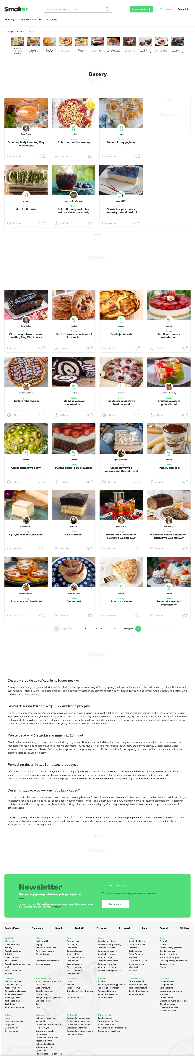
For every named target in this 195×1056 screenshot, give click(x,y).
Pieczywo (101, 928)
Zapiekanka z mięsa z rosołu (79, 1031)
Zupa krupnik (72, 948)
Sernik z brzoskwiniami (108, 994)
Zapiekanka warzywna (76, 1028)
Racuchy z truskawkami (26, 601)
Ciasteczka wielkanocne (15, 991)
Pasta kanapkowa (12, 951)
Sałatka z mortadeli (107, 964)
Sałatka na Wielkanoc (108, 961)
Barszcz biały (72, 954)
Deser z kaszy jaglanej (121, 142)
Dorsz (38, 957)
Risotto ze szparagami (170, 957)
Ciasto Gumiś (73, 534)
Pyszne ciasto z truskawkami (73, 467)
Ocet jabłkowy (166, 984)
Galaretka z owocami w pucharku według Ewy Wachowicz (121, 538)
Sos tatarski (9, 1004)
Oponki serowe (73, 988)
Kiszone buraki (166, 997)
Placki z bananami (12, 970)
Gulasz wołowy (11, 1028)
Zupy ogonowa (73, 941)
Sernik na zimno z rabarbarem (168, 335)
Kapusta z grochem (44, 991)
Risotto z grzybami (168, 951)
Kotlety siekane (42, 954)
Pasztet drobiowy (12, 988)
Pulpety (38, 944)
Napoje (59, 928)
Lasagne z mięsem (75, 1034)
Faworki (70, 984)
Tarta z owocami (136, 981)
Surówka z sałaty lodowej (109, 944)
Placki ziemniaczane (44, 951)
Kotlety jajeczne (105, 1018)
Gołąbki (163, 941)
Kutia (37, 1004)
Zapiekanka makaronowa (47, 961)
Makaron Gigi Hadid (44, 1044)
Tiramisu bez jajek (168, 467)
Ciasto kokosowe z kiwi (26, 467)
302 (116, 628)
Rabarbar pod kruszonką (74, 142)
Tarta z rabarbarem (26, 401)
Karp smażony (41, 994)
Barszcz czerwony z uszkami (48, 981)
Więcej (55, 907)
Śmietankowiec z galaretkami (169, 402)
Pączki (69, 981)
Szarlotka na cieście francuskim (80, 991)
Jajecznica (9, 941)
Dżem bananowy (167, 1004)
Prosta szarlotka (121, 601)
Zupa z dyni (71, 944)
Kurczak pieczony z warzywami (174, 961)
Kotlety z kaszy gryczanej (171, 948)
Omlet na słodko (12, 944)
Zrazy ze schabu (42, 964)
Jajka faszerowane (12, 981)
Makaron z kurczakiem (45, 948)
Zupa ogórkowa (73, 967)
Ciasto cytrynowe (136, 964)
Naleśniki (8, 954)
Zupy (144, 928)
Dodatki (79, 928)
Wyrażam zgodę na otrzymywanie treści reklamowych (129, 893)
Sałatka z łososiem (106, 948)
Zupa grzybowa (42, 988)
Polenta (163, 967)
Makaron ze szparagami (109, 988)
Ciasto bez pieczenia (138, 961)
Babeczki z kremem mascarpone (168, 603)
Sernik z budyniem (137, 941)
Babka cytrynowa (12, 997)
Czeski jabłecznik (121, 334)
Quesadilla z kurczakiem (109, 1031)
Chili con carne (11, 1031)
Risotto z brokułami (168, 954)
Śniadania (37, 928)
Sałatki (164, 928)
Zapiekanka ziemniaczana (78, 1024)
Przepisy (10, 19)
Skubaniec (133, 970)
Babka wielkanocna (13, 994)
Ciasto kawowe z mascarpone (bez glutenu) (121, 469)
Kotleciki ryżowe (167, 964)
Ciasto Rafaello (136, 954)
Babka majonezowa (138, 988)
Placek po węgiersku (13, 1021)
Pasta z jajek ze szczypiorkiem (111, 984)
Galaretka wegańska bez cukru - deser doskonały (74, 210)
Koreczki (70, 994)
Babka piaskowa (12, 1001)
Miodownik (133, 967)
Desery (26, 139)
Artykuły (53, 19)
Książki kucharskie (31, 19)
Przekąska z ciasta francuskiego (112, 1028)
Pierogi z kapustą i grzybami (48, 997)
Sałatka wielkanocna (14, 1007)
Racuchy (8, 948)
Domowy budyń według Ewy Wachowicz (26, 144)
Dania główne (12, 928)
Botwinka (102, 981)
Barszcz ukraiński (74, 951)
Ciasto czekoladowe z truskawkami (121, 402)
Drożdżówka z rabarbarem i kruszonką (74, 335)
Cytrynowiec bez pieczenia (26, 534)
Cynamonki (74, 601)
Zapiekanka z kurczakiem (78, 1021)
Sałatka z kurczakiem (107, 951)
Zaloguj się (183, 9)
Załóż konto (166, 9)
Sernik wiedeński (105, 997)
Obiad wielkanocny (13, 984)
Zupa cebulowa (73, 974)
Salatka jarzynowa (106, 954)
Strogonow (9, 1024)
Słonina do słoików (168, 1010)
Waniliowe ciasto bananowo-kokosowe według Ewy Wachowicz (169, 538)
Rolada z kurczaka (106, 1024)
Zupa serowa (72, 961)
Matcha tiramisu (26, 209)
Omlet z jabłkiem (12, 957)
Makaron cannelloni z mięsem (48, 1054)
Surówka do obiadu (106, 941)
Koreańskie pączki (74, 997)
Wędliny (184, 928)
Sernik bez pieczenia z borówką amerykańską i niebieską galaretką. (121, 212)
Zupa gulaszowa (74, 964)
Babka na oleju (135, 951)
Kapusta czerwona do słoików (173, 1001)
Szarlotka (133, 948)
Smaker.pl (8, 31)
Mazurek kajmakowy (138, 984)
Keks (37, 1007)
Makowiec (133, 957)
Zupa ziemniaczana (75, 957)
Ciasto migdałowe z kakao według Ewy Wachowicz (26, 335)
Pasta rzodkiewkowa (107, 991)
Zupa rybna (40, 984)
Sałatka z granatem (107, 967)
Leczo (7, 1018)
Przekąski (124, 928)
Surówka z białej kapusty (109, 970)
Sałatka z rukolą (105, 957)
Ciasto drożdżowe (137, 944)
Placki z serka (10, 961)
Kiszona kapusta (167, 981)
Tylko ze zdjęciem (24, 89)
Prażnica (8, 974)
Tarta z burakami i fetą (108, 1021)
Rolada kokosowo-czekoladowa (74, 402)
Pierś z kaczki (41, 941)
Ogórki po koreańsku (169, 1007)
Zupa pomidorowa (74, 970)
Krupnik (163, 944)
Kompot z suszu (42, 1001)
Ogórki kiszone (166, 988)
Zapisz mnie (115, 904)
